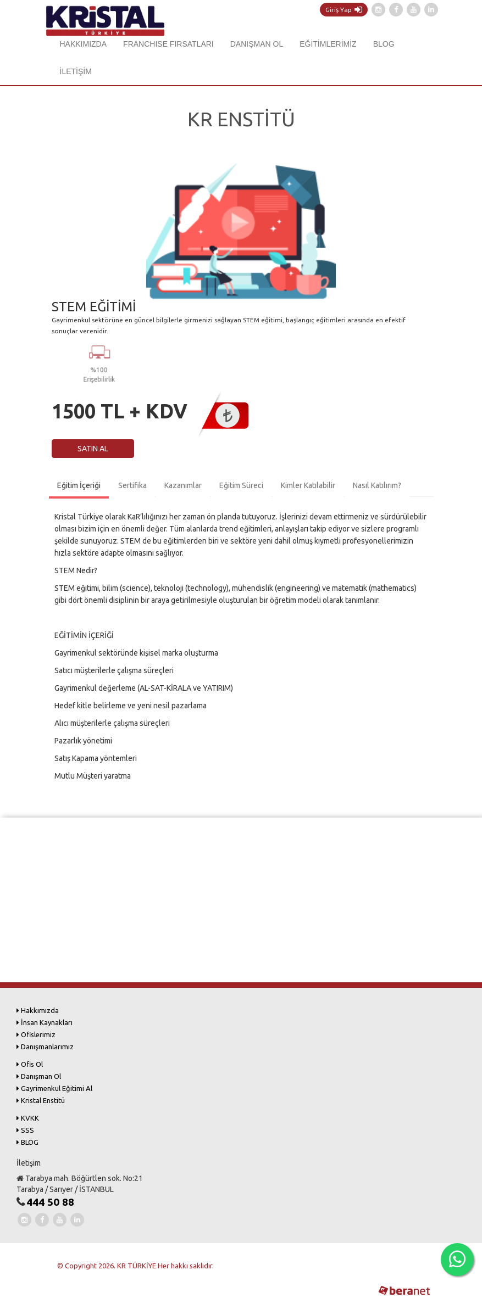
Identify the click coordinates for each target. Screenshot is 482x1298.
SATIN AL (92, 448)
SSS (25, 1130)
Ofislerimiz (36, 1034)
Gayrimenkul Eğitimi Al (54, 1088)
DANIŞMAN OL (256, 44)
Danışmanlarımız (45, 1046)
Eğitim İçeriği (79, 485)
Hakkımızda (37, 1010)
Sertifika (132, 485)
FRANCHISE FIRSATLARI (168, 44)
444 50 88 (50, 1202)
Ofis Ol (29, 1064)
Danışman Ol (38, 1076)
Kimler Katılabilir (308, 485)
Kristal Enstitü (40, 1100)
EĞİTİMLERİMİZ (328, 44)
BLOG (384, 44)
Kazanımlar (183, 485)
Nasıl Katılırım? (377, 485)
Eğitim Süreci (241, 485)
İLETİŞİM (76, 71)
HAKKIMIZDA (83, 44)
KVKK (27, 1118)
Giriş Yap (343, 9)
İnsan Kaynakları (44, 1022)
